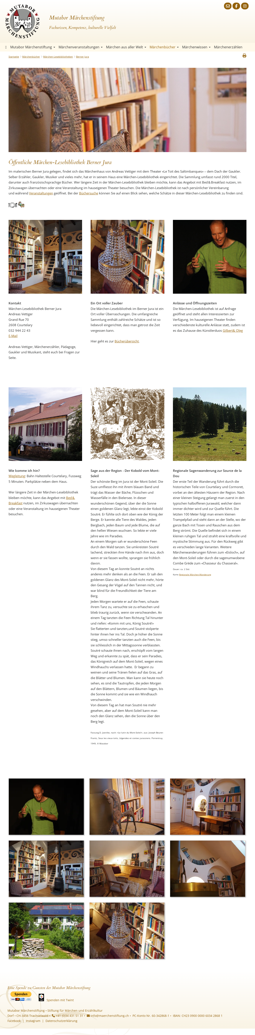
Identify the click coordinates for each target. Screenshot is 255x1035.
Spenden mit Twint (60, 1000)
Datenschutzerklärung (61, 1021)
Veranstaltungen (41, 193)
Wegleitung (17, 476)
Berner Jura (82, 56)
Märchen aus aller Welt (126, 47)
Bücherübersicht (127, 341)
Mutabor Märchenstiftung (32, 47)
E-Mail (13, 336)
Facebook (14, 1021)
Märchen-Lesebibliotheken (58, 56)
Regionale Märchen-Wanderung (195, 574)
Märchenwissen (196, 47)
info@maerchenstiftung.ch (108, 1016)
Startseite (6, 47)
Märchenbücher (164, 47)
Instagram (33, 1021)
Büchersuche (88, 193)
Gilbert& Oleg (233, 330)
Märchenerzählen (228, 47)
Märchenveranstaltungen (81, 47)
